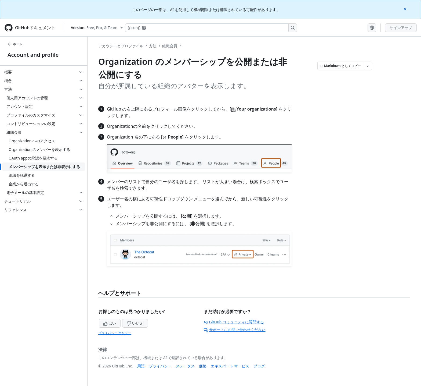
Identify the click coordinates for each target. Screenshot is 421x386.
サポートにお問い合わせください (235, 329)
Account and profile (33, 54)
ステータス (185, 366)
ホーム (15, 44)
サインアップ (401, 27)
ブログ (259, 366)
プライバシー (160, 366)
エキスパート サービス (230, 366)
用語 (141, 366)
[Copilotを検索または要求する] (211, 27)
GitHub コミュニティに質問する (234, 321)
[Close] (405, 9)
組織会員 (169, 45)
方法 (153, 45)
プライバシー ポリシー (114, 333)
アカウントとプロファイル (120, 45)
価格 (202, 366)
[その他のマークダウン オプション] (367, 66)
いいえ (135, 323)
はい (109, 323)
